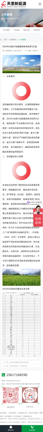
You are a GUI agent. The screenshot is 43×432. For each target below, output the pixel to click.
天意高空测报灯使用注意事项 (19, 362)
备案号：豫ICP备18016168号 (32, 422)
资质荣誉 (36, 30)
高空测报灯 (8, 416)
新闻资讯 (13, 40)
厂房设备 (16, 30)
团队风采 (26, 30)
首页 (5, 40)
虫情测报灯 (13, 413)
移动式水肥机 (33, 413)
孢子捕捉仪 (18, 416)
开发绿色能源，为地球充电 (18, 366)
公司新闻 (22, 40)
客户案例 (6, 30)
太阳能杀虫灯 (22, 413)
